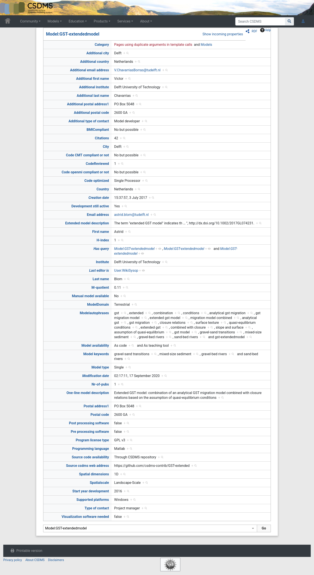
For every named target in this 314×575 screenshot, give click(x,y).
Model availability (95, 345)
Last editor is (99, 270)
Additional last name (93, 96)
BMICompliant (98, 130)
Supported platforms (93, 500)
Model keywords (96, 354)
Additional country (94, 62)
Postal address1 (96, 406)
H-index (103, 240)
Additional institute (94, 87)
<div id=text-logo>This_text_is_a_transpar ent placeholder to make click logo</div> (6, 7)
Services (123, 21)
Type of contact (97, 508)
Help (265, 30)
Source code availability (90, 457)
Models (53, 21)
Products (101, 21)
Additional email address (89, 70)
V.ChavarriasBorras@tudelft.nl (137, 70)
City (106, 147)
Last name (101, 279)
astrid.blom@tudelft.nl (131, 215)
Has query (101, 249)
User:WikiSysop (126, 270)
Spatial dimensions (94, 474)
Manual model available (90, 296)
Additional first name (92, 79)
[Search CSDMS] (260, 21)
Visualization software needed (85, 517)
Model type (100, 367)
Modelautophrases (94, 313)
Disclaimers (56, 560)
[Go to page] (289, 21)
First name (100, 232)
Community (29, 21)
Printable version (29, 551)
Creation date (99, 198)
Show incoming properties (222, 34)
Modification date (95, 376)
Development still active (90, 206)
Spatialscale (99, 483)
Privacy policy (12, 560)
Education (76, 21)
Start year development (90, 491)
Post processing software (89, 423)
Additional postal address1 (88, 104)
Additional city (97, 53)
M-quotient (100, 287)
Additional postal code (91, 113)
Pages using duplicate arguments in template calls (153, 45)
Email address (98, 215)
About (144, 21)
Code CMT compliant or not (87, 155)
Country (103, 189)
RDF (254, 31)
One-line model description (88, 393)
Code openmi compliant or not (85, 172)
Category (102, 45)
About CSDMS (34, 560)
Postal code (99, 415)
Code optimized (96, 181)
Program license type (92, 440)
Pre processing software (90, 432)
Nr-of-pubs (100, 384)
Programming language (90, 449)
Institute (102, 262)
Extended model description (87, 223)
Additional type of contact (88, 121)
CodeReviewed (97, 164)
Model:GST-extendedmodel (72, 34)
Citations (102, 138)
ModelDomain (98, 304)
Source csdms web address (87, 466)
